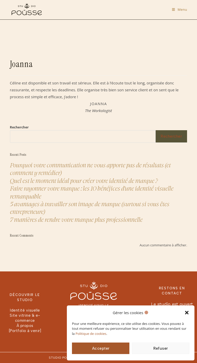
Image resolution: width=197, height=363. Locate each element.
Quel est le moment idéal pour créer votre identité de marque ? (84, 180)
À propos (25, 325)
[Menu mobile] (179, 9)
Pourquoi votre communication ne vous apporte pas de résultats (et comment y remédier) (90, 169)
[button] (186, 312)
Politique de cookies (91, 333)
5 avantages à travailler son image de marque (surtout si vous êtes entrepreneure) (89, 207)
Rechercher (19, 127)
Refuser (160, 348)
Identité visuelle (25, 310)
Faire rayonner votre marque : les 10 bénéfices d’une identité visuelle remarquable (92, 192)
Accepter (100, 348)
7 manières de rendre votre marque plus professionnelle (76, 219)
